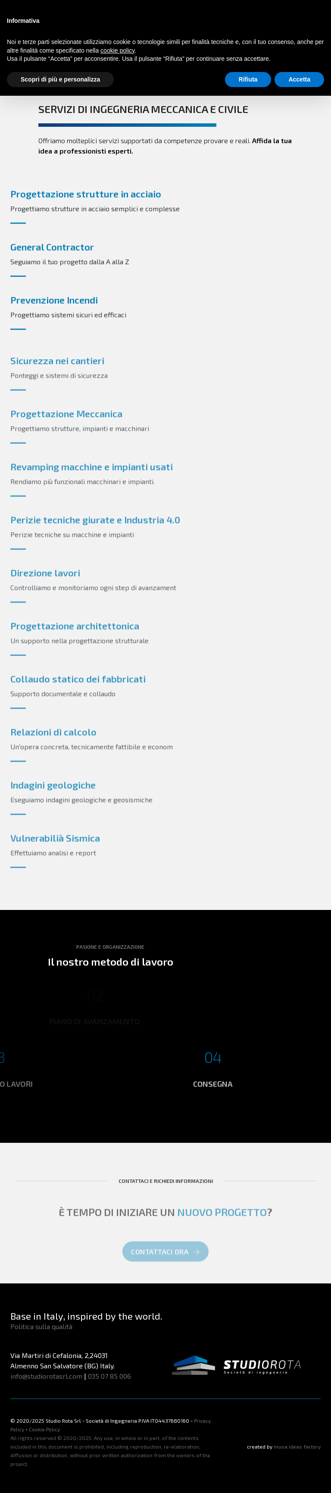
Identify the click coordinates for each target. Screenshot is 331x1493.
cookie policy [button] (117, 50)
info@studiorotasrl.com (46, 1376)
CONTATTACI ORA (165, 1259)
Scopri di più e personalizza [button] (60, 79)
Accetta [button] (299, 79)
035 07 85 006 (109, 1376)
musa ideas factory (297, 1446)
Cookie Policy (44, 1429)
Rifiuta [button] (248, 79)
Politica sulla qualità (41, 1326)
